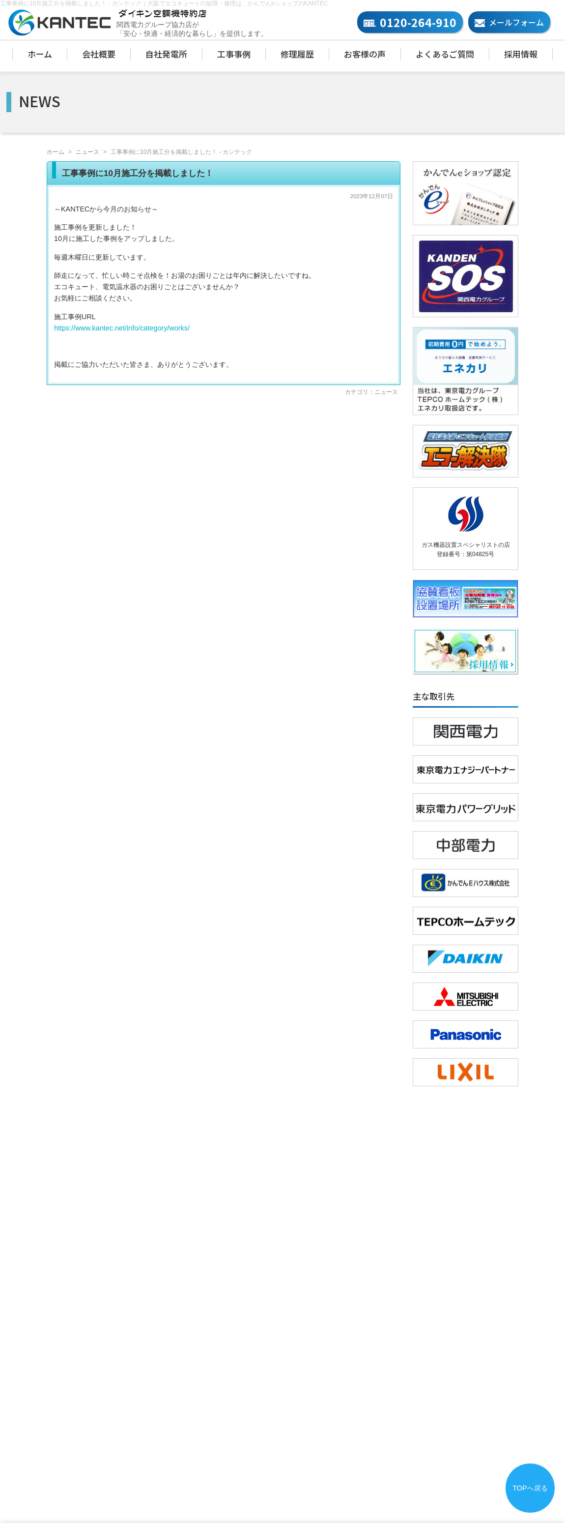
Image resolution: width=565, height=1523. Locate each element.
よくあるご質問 (445, 54)
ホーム (40, 54)
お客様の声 (365, 54)
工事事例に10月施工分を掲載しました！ (137, 173)
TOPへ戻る (529, 1488)
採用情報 (520, 54)
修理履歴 (297, 54)
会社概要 (98, 54)
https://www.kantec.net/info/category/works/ (122, 328)
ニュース (87, 152)
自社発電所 (166, 54)
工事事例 (234, 54)
